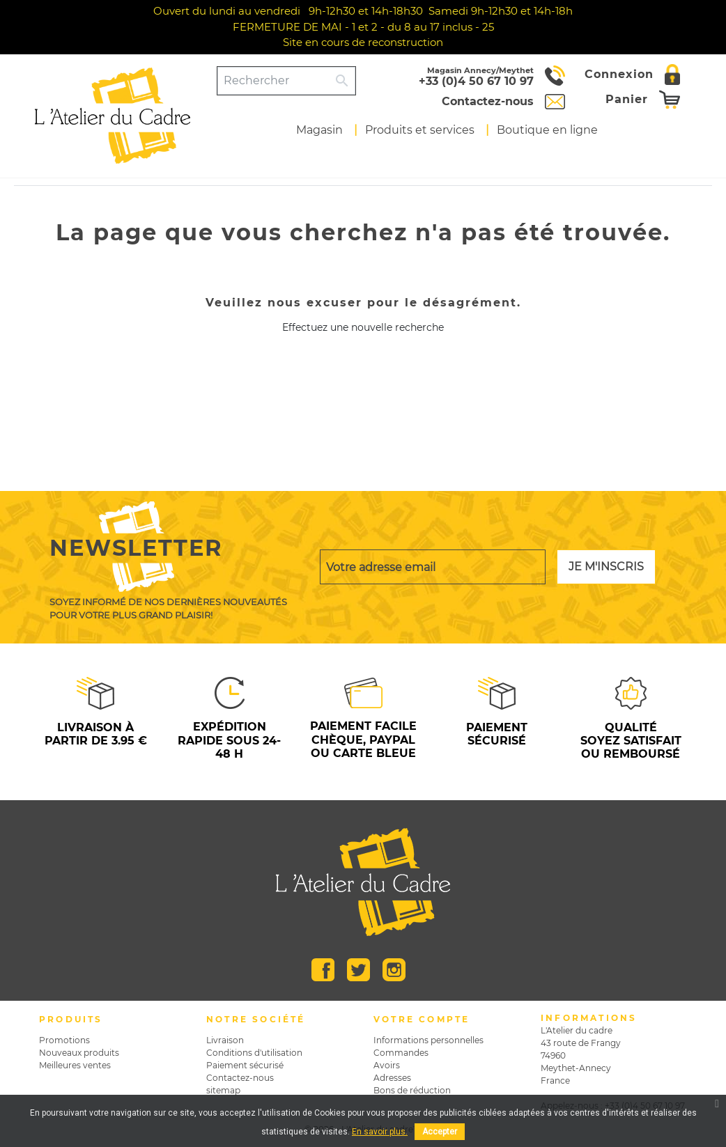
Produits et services (419, 129)
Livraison (225, 1040)
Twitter (358, 969)
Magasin (319, 129)
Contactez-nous (240, 1077)
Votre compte (421, 1019)
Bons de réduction (412, 1090)
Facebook (322, 969)
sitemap (223, 1090)
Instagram (394, 969)
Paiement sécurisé (245, 1065)
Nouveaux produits (79, 1052)
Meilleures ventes (75, 1065)
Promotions (64, 1040)
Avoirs (386, 1065)
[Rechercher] (273, 81)
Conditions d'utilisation (254, 1052)
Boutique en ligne (547, 129)
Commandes (400, 1052)
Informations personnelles (428, 1040)
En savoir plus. (380, 1132)
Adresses (392, 1077)
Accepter (439, 1132)
